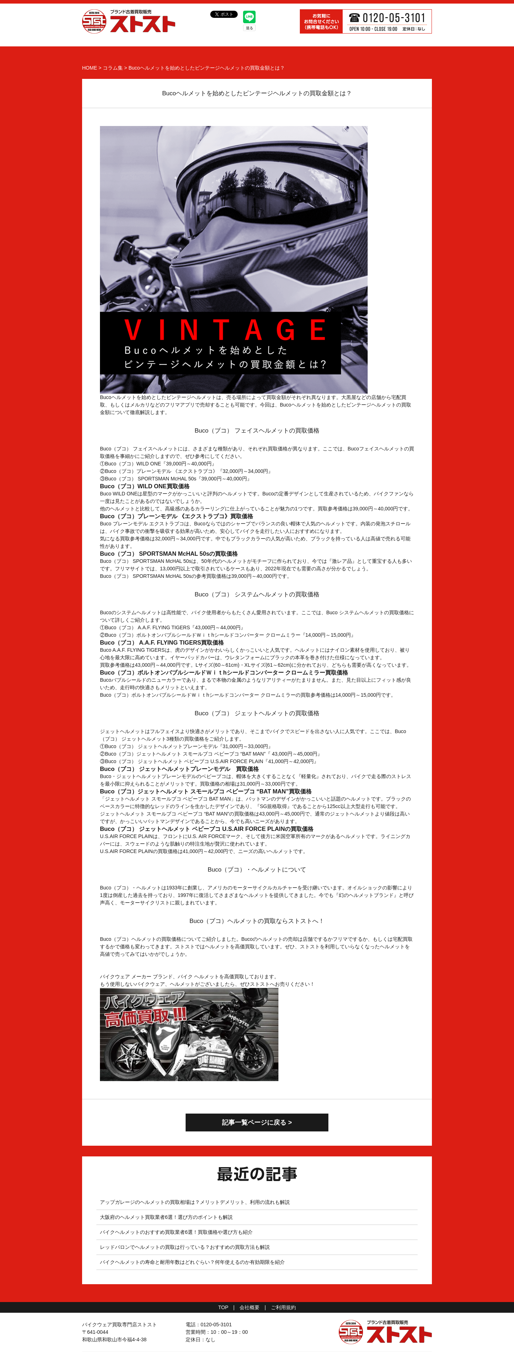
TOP (223, 1307)
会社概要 (249, 1307)
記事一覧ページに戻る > (257, 1122)
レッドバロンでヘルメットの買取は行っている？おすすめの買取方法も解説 (185, 1247)
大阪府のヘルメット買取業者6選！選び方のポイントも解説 (166, 1217)
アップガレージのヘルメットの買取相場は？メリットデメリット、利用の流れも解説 (195, 1202)
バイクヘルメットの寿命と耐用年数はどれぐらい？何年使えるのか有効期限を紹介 (192, 1262)
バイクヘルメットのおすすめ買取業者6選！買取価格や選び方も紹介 (176, 1232)
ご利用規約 (283, 1307)
